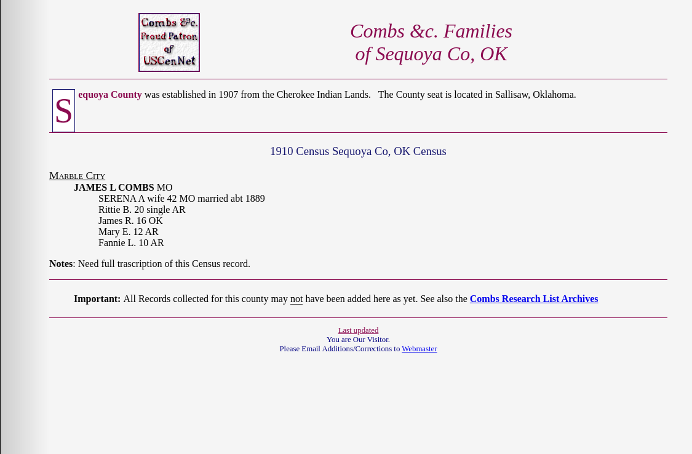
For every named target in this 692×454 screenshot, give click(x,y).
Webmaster (419, 348)
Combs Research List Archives (534, 298)
